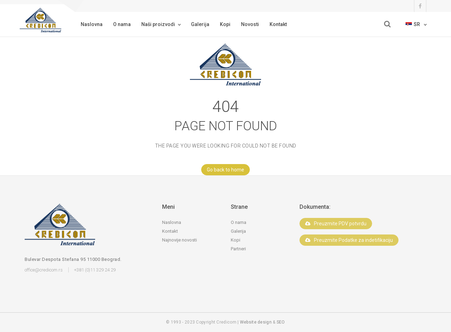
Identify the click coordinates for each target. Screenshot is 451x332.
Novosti (250, 24)
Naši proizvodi (158, 24)
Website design (256, 322)
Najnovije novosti (179, 240)
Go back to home (222, 169)
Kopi (225, 24)
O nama (122, 24)
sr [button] (413, 24)
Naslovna (92, 24)
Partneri (238, 248)
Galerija (200, 24)
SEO (281, 322)
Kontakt (278, 24)
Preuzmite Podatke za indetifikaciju (349, 240)
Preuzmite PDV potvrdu (335, 223)
